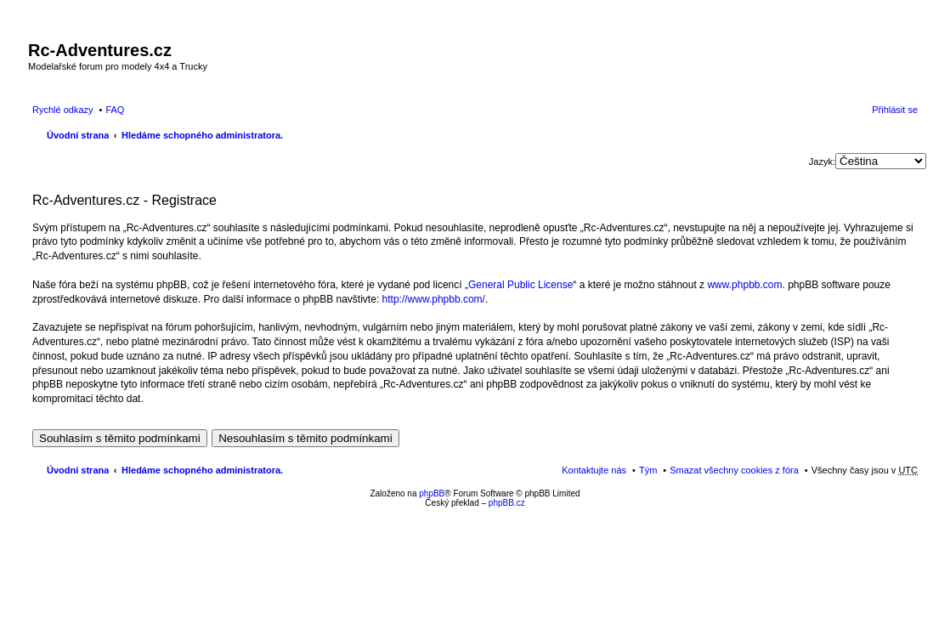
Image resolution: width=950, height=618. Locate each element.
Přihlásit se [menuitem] (895, 110)
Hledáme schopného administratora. (202, 135)
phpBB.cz (507, 502)
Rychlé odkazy (62, 110)
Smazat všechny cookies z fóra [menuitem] (734, 470)
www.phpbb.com (744, 285)
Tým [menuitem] (648, 470)
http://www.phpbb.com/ (433, 299)
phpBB (431, 493)
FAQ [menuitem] (114, 110)
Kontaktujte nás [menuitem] (594, 470)
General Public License (520, 285)
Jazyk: (822, 161)
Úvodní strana (78, 135)
